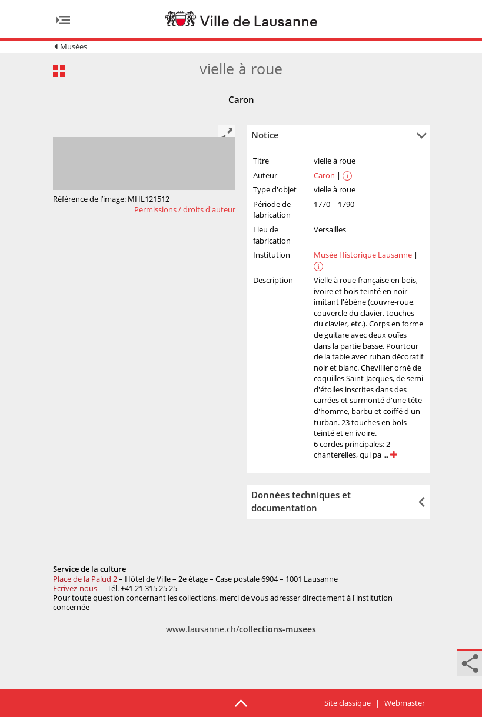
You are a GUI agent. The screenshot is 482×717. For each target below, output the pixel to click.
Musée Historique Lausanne (363, 254)
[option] (103, 163)
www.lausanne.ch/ (241, 629)
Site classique (347, 703)
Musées (73, 46)
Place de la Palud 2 (85, 578)
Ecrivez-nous (75, 588)
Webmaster (404, 703)
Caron (324, 175)
